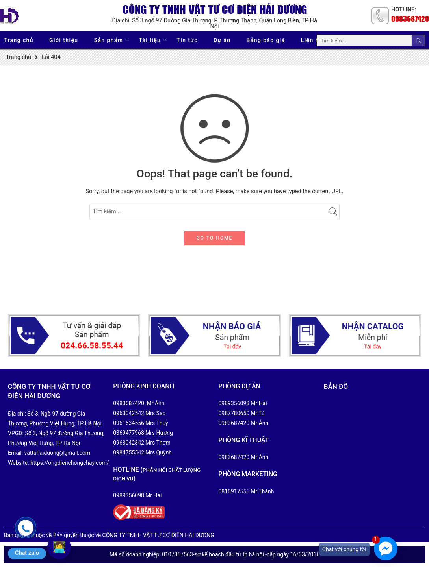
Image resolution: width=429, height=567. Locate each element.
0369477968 (128, 433)
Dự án (222, 40)
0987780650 (234, 413)
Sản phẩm (108, 40)
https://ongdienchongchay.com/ (69, 463)
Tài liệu (150, 40)
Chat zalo (27, 553)
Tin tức (187, 40)
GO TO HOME (215, 238)
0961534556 (128, 423)
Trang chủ (18, 40)
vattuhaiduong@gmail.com (57, 453)
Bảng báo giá (266, 40)
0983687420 (410, 18)
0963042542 (128, 413)
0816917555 (234, 491)
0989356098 (128, 495)
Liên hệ (312, 40)
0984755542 (128, 452)
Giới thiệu (63, 40)
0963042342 (128, 443)
